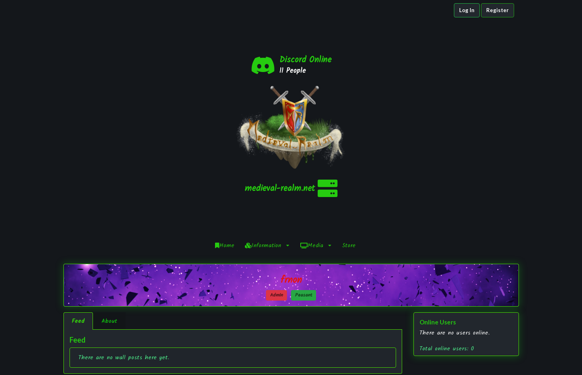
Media (315, 157)
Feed (78, 233)
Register (497, 10)
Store (349, 157)
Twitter (452, 355)
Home (224, 157)
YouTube (452, 363)
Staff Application (349, 363)
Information (267, 157)
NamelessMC (249, 363)
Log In (466, 10)
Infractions (349, 355)
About (109, 233)
